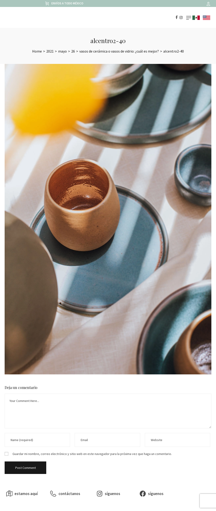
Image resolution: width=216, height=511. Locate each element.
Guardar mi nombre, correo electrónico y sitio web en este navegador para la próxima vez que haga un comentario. (92, 454)
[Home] (37, 51)
